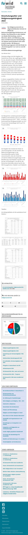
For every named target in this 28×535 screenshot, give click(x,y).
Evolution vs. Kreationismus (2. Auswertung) (10, 459)
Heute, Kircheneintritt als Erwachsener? (13, 465)
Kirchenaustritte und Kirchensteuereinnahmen (9, 394)
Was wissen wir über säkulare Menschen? (13, 415)
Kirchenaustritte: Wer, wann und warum (13, 371)
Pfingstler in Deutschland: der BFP (11, 365)
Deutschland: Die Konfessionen (11, 407)
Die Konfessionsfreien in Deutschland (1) (13, 390)
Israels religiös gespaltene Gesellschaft (13, 431)
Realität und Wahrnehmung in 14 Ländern (13, 439)
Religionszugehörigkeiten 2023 (11, 351)
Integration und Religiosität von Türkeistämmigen (11, 428)
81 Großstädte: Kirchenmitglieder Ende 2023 (13, 361)
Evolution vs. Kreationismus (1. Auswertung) (10, 454)
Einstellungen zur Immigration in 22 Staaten (12, 423)
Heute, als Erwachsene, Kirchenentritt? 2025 (9, 479)
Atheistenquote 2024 (8, 368)
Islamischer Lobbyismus (9, 404)
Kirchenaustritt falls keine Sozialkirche (13, 462)
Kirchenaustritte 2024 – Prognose (11, 374)
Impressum (5, 524)
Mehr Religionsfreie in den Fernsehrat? (13, 468)
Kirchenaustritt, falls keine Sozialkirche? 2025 (13, 377)
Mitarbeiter (5, 518)
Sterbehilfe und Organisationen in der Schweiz (12, 419)
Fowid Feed (14, 512)
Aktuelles (4, 515)
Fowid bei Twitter (14, 508)
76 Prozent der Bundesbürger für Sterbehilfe (11, 435)
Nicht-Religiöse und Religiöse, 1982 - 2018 (13, 401)
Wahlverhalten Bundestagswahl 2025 (12, 358)
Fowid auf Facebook (14, 505)
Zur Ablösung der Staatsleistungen (12, 398)
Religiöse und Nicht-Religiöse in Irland (12, 412)
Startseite (4, 11)
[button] (5, 303)
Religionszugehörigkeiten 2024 (11, 348)
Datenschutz (5, 521)
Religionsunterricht (7, 297)
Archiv (10, 11)
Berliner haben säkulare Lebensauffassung (14, 471)
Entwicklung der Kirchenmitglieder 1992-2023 (13, 354)
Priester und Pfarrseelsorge (10, 409)
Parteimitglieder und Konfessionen (12, 442)
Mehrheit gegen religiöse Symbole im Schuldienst (11, 475)
